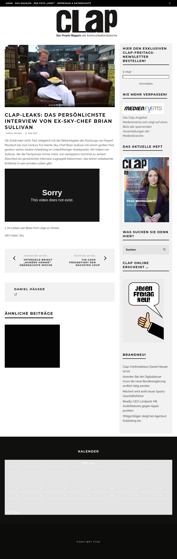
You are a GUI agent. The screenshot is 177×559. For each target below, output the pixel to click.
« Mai (8, 512)
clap (43, 228)
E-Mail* (127, 72)
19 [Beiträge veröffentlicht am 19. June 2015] (112, 488)
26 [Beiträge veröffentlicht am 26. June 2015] (112, 495)
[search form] (146, 250)
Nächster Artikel (85, 256)
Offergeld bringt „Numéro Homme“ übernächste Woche (36, 262)
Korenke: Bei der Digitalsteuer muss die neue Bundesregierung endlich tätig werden (144, 381)
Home (9, 3)
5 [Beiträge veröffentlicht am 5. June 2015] (112, 475)
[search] (164, 250)
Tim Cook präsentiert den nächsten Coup (84, 262)
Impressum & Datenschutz (74, 3)
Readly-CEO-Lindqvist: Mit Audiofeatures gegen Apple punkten (141, 406)
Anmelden (146, 83)
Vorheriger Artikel (36, 256)
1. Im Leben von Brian (19, 228)
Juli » (17, 512)
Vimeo (55, 228)
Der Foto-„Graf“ (44, 3)
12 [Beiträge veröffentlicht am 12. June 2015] (112, 482)
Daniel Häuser (14, 133)
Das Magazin (23, 3)
